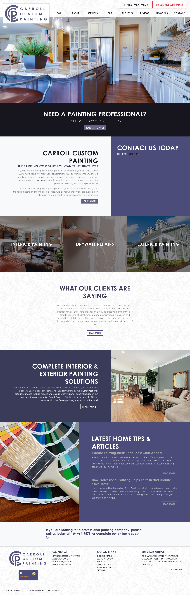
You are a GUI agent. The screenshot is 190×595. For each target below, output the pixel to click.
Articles (101, 562)
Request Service (170, 5)
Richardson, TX (172, 562)
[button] (14, 60)
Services (93, 13)
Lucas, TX (146, 562)
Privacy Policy (105, 564)
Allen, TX (158, 559)
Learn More (90, 201)
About (75, 13)
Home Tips (162, 13)
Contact (179, 13)
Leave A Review (105, 559)
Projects (127, 13)
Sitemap (101, 570)
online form (132, 154)
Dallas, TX (147, 559)
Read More (95, 333)
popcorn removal (45, 180)
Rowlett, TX (171, 559)
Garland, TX (148, 564)
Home (58, 13)
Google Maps (104, 556)
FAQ (110, 13)
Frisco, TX (158, 562)
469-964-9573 (135, 5)
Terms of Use (104, 567)
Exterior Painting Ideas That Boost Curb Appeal (127, 453)
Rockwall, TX (149, 556)
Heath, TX (162, 556)
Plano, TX (173, 556)
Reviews (144, 13)
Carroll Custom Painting (27, 590)
